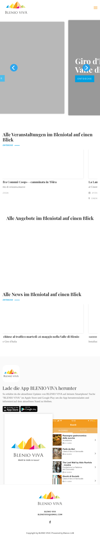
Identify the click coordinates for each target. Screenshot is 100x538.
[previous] (14, 67)
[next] (86, 67)
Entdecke (22, 78)
